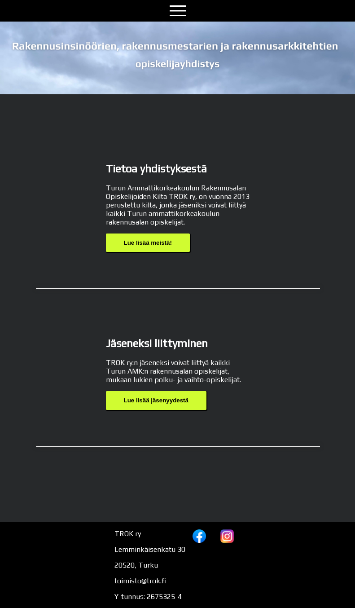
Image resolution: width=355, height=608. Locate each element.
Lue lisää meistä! (148, 242)
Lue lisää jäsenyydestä (156, 400)
